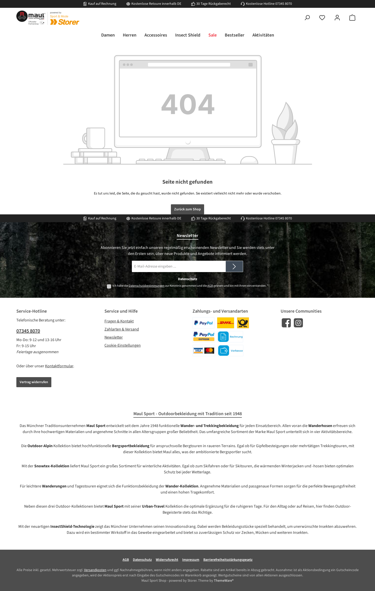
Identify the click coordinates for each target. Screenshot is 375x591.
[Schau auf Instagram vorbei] (298, 323)
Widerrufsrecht (167, 559)
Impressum (190, 559)
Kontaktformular (59, 366)
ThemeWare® (224, 580)
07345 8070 (283, 3)
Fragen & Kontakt (119, 321)
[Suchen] (307, 18)
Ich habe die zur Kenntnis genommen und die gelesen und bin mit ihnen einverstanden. (190, 285)
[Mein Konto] (337, 18)
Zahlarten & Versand (121, 329)
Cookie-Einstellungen (122, 345)
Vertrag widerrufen (34, 382)
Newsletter (113, 337)
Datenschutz (142, 559)
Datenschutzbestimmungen (147, 285)
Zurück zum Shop (187, 209)
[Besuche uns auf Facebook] (286, 323)
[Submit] (234, 266)
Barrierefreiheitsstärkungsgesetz (227, 559)
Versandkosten (95, 570)
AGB (210, 285)
